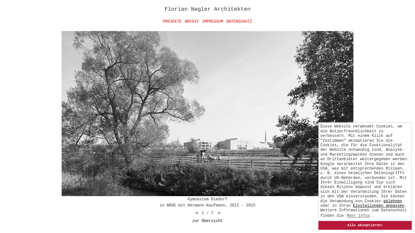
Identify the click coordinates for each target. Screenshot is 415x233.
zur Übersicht (207, 221)
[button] (378, 206)
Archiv (192, 21)
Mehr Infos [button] (358, 216)
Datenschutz (239, 21)
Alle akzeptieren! (365, 225)
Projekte (172, 21)
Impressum (212, 21)
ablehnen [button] (392, 201)
